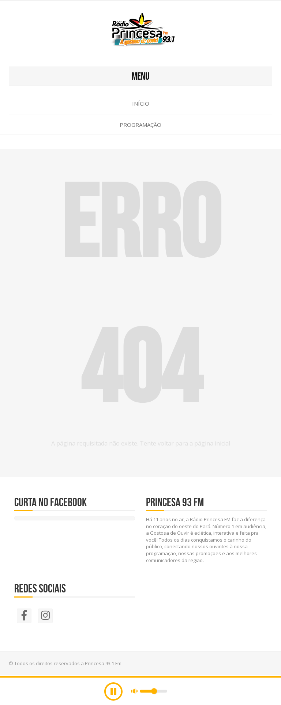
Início (140, 103)
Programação (140, 124)
